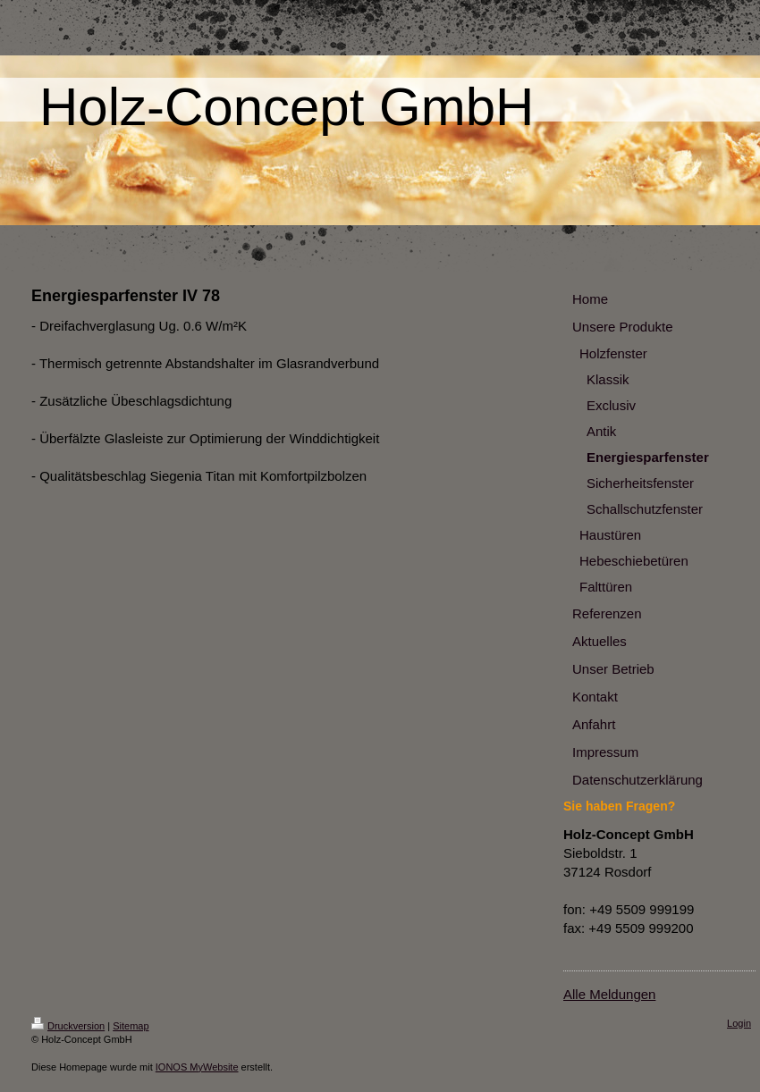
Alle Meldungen (609, 994)
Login (739, 1023)
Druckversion (68, 1026)
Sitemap (130, 1026)
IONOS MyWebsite (197, 1067)
